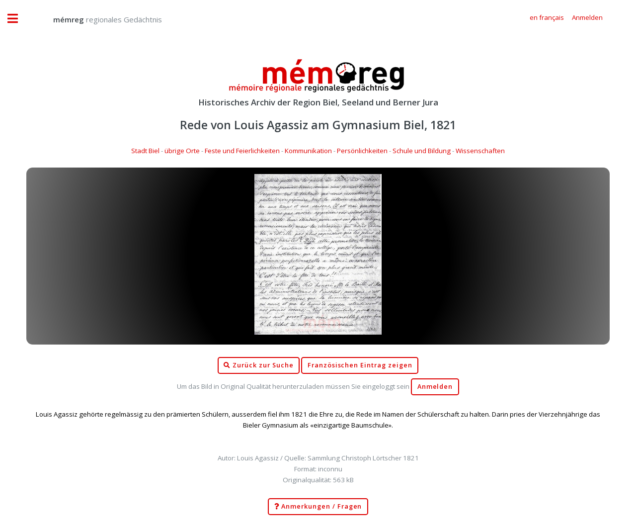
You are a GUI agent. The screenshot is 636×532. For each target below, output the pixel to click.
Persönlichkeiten (362, 150)
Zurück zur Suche (258, 365)
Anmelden (435, 386)
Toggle (18, 18)
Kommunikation (308, 150)
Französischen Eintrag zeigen (360, 365)
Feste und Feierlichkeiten (242, 150)
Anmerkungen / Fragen (318, 506)
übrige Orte (182, 150)
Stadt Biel (145, 150)
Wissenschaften (480, 150)
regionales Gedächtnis (97, 19)
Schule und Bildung (422, 150)
